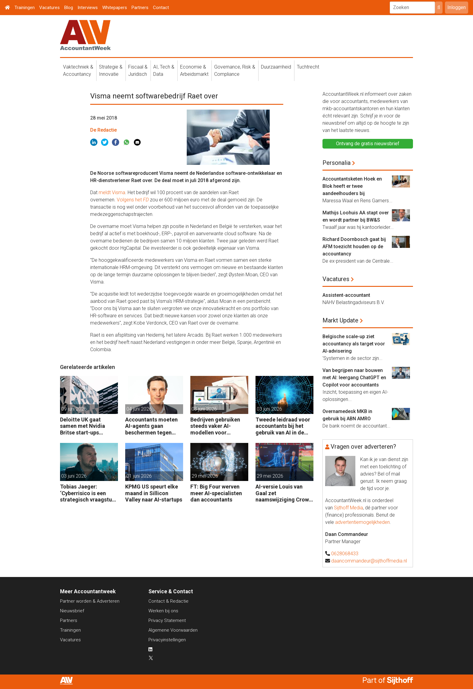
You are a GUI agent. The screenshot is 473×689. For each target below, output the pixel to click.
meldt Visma (112, 192)
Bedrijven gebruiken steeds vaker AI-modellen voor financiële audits (215, 426)
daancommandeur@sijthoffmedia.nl (369, 561)
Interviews (88, 7)
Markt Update (340, 320)
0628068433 (344, 553)
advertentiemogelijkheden (362, 522)
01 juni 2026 (139, 476)
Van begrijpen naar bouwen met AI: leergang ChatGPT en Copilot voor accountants (354, 377)
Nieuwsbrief (72, 611)
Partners (140, 7)
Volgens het (133, 200)
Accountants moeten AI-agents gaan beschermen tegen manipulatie (151, 426)
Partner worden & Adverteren (89, 601)
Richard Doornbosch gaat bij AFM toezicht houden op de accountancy (354, 246)
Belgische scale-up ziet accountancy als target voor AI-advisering (353, 344)
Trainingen (24, 7)
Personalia (336, 162)
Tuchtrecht (308, 67)
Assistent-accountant (346, 295)
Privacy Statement (167, 620)
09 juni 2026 (74, 409)
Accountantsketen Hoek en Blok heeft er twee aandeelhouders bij (352, 186)
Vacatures (49, 7)
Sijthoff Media (348, 508)
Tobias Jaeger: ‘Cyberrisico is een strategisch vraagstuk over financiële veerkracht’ (87, 493)
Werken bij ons (163, 611)
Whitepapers (114, 7)
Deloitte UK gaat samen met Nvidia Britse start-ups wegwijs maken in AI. (86, 426)
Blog (68, 7)
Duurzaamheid (276, 67)
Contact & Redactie (168, 601)
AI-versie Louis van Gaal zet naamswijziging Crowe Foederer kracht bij (284, 493)
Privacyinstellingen (167, 640)
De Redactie (103, 130)
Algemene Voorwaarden (173, 630)
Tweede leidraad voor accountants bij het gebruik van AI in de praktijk (283, 426)
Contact (161, 7)
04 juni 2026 (139, 409)
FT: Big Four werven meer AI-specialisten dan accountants (216, 493)
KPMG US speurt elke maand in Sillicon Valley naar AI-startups (153, 493)
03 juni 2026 (204, 409)
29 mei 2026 (205, 476)
